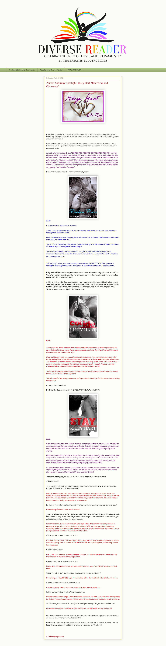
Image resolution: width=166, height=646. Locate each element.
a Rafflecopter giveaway (55, 637)
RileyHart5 (61, 608)
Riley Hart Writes (80, 608)
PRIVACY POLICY (74, 70)
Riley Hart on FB (105, 608)
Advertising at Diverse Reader (51, 70)
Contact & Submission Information (22, 70)
